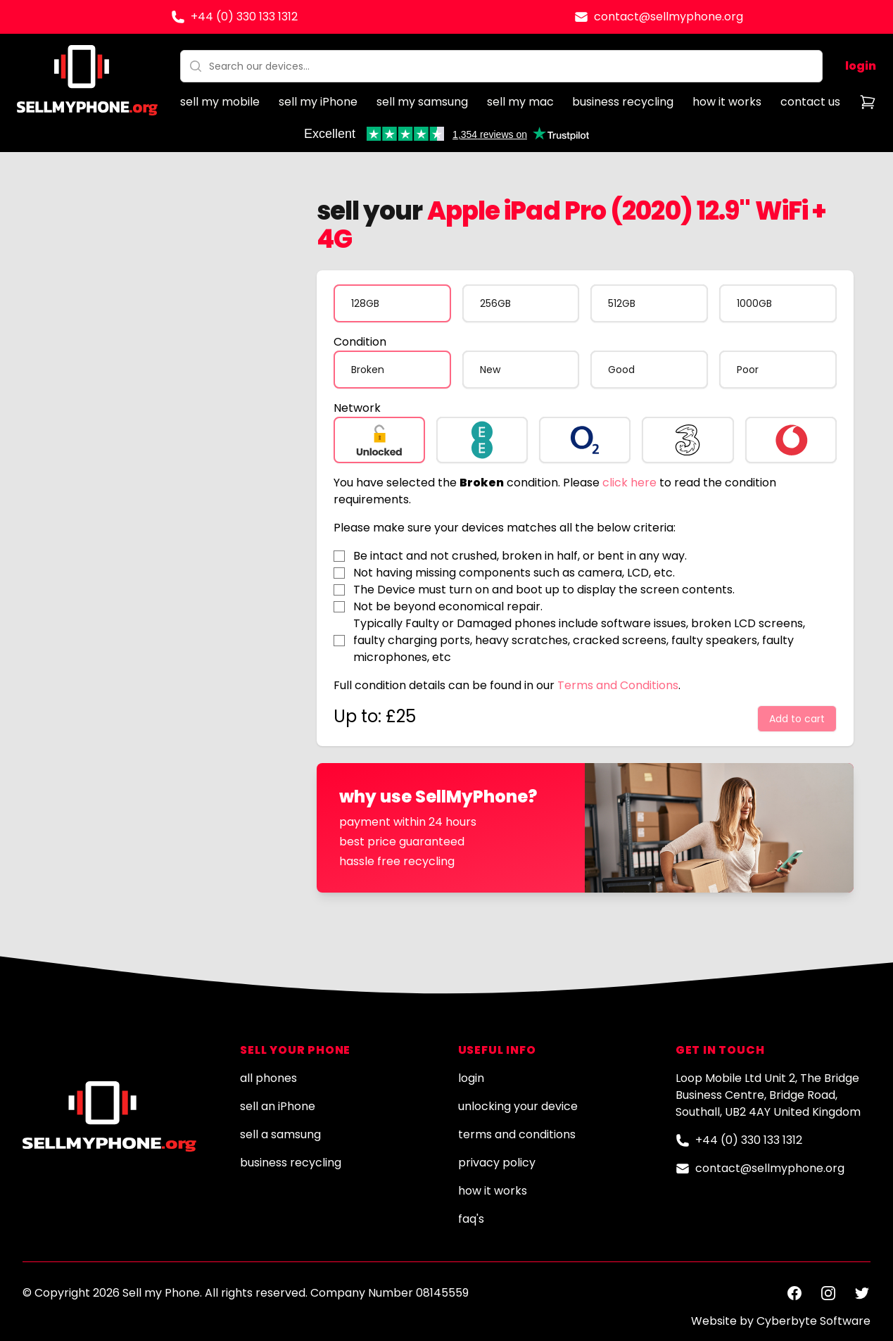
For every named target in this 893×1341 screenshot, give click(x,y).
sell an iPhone (277, 1106)
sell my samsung (422, 102)
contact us (810, 102)
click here (629, 482)
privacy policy (497, 1162)
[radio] (392, 303)
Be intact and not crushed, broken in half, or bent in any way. (520, 556)
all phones (268, 1078)
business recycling (622, 102)
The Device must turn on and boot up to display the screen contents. (544, 589)
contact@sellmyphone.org (668, 16)
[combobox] (501, 66)
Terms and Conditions (617, 685)
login (860, 66)
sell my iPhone (318, 102)
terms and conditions (517, 1134)
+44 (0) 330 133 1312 (244, 16)
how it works (726, 102)
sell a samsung (280, 1134)
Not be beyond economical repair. (448, 606)
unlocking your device (518, 1106)
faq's (471, 1219)
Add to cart (797, 719)
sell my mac (520, 102)
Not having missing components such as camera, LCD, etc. (514, 573)
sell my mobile (220, 102)
